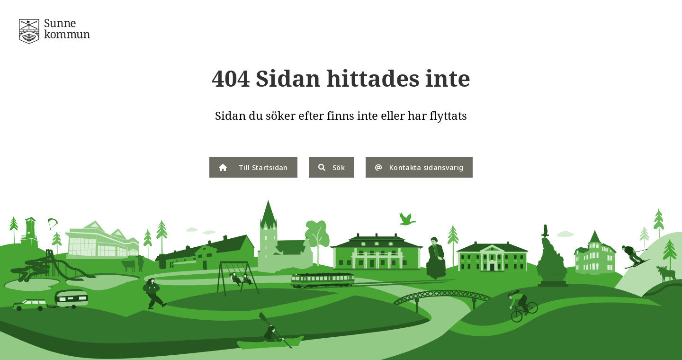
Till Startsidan (253, 167)
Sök (331, 167)
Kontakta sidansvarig (419, 167)
